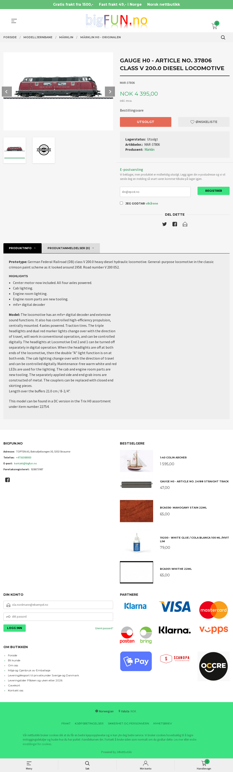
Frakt (66, 723)
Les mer (178, 740)
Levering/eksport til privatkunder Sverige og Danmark (43, 675)
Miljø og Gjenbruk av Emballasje (29, 670)
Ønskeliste (203, 122)
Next (110, 92)
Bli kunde (14, 660)
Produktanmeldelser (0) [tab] (69, 248)
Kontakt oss (15, 691)
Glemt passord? (104, 628)
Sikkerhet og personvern (128, 723)
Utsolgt (145, 122)
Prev (7, 92)
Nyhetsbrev (162, 723)
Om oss (13, 665)
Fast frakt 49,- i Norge (120, 4)
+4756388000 (23, 457)
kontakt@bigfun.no (25, 463)
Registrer (213, 190)
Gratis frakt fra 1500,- (73, 4)
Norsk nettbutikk (163, 4)
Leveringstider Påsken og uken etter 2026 (35, 681)
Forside (12, 655)
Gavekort (14, 686)
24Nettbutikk (124, 752)
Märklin (149, 149)
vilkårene (152, 204)
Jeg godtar (135, 203)
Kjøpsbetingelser (89, 723)
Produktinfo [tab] (20, 248)
